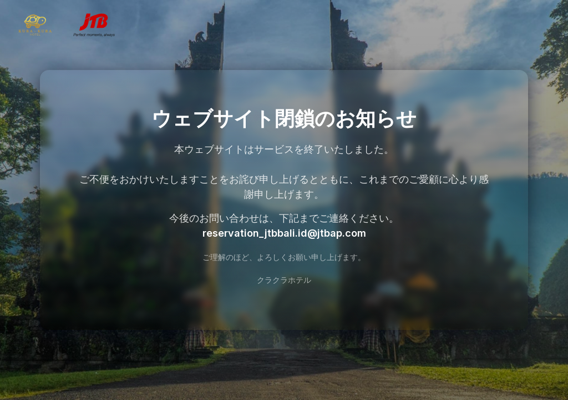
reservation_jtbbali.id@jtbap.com (284, 233)
